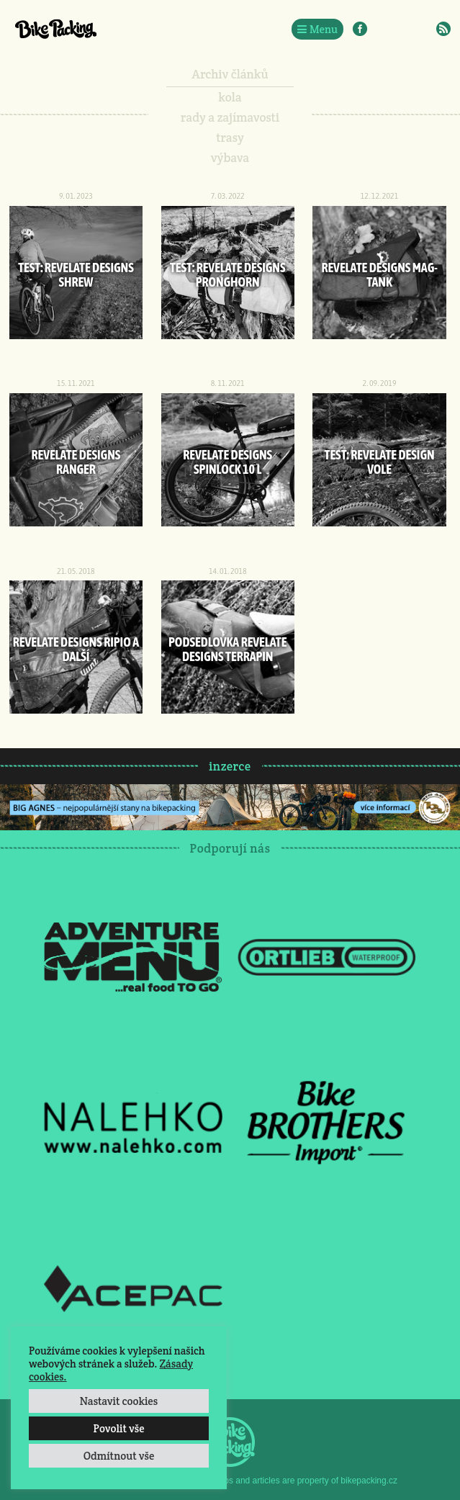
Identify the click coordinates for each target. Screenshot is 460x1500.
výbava (230, 158)
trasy (230, 137)
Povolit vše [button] (118, 1428)
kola (230, 97)
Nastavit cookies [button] (119, 1401)
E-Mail (422, 29)
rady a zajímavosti (230, 117)
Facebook (360, 29)
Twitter (401, 29)
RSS (443, 29)
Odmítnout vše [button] (119, 1456)
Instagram (381, 29)
